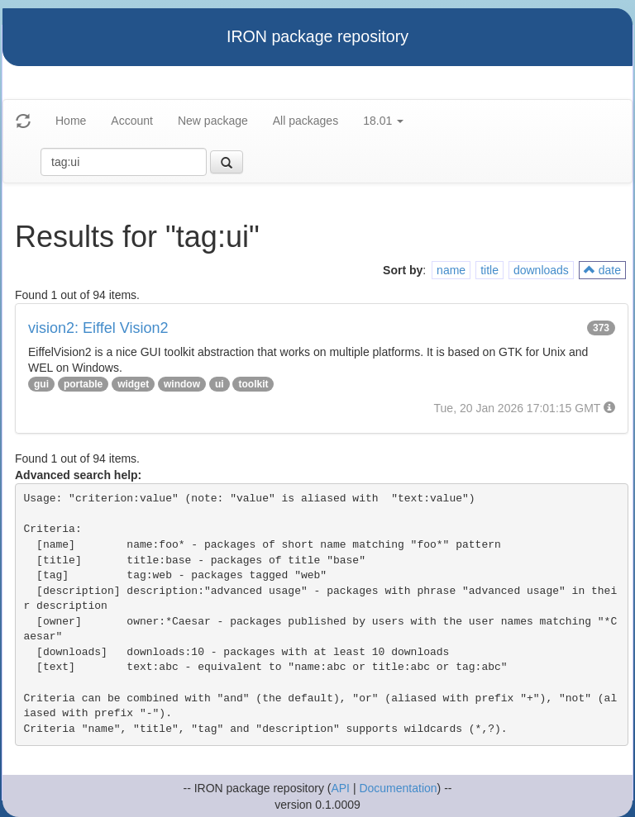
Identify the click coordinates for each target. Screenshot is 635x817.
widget (133, 384)
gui (41, 384)
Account (132, 120)
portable (83, 384)
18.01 (383, 120)
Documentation (398, 788)
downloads (541, 270)
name (451, 270)
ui (219, 384)
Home (70, 120)
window (182, 384)
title (489, 270)
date (602, 270)
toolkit (253, 384)
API (340, 788)
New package (213, 120)
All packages (305, 120)
